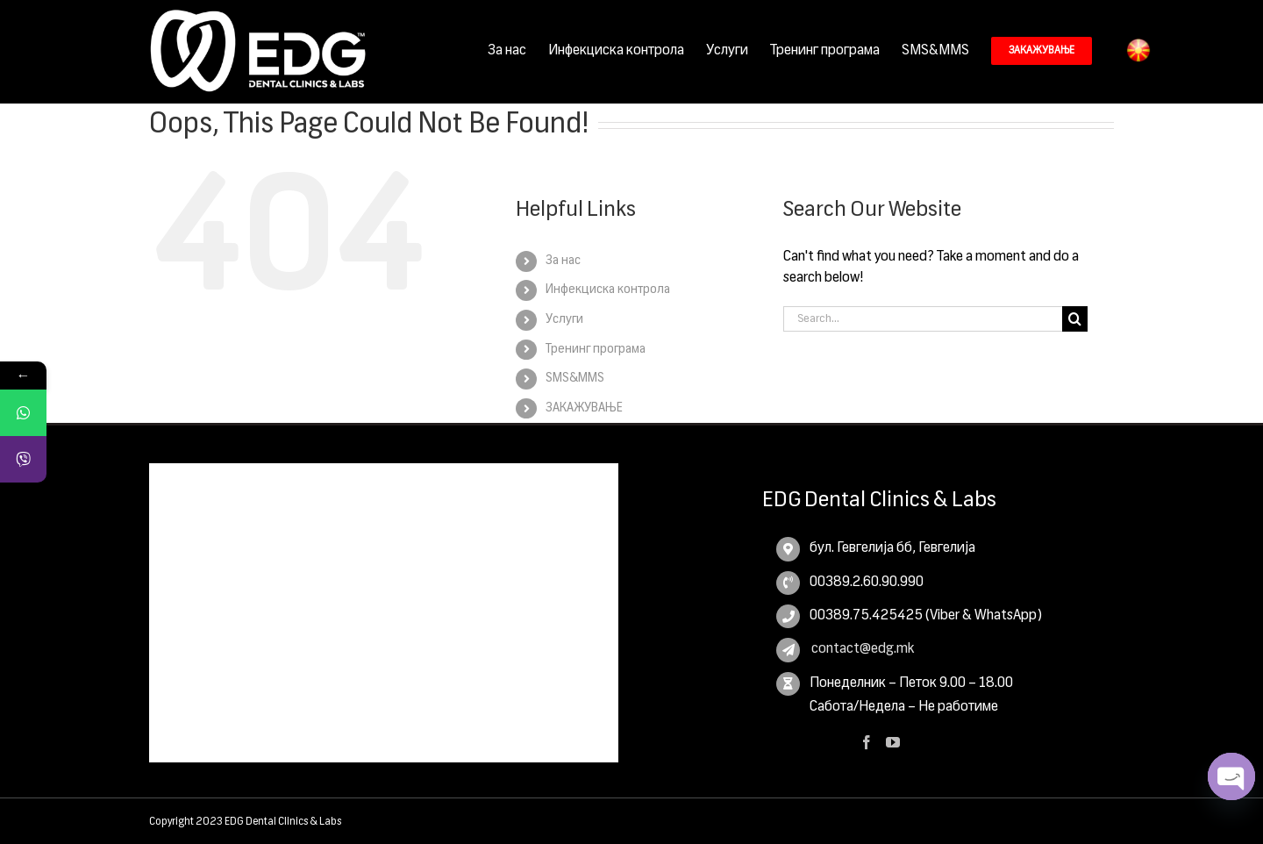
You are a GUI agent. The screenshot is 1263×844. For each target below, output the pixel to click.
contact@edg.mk (862, 648)
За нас (563, 260)
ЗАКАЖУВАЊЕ (584, 407)
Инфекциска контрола (608, 289)
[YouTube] (893, 741)
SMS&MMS (575, 377)
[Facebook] (867, 741)
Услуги (564, 318)
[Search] (1075, 318)
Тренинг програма (596, 348)
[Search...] (922, 318)
